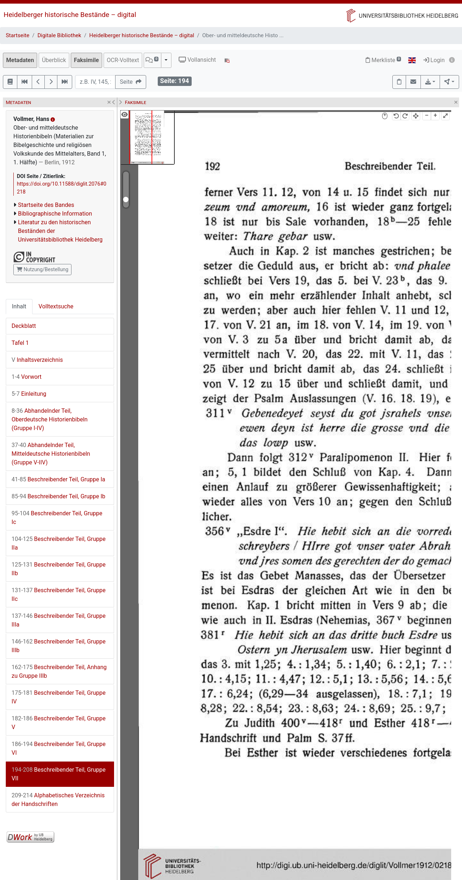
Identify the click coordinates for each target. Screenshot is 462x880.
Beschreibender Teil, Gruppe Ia (58, 479)
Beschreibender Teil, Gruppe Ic (57, 517)
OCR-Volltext (123, 60)
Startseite (17, 35)
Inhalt (19, 306)
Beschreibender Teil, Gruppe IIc (59, 594)
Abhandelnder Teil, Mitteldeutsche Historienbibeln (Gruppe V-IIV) (51, 454)
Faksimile (86, 60)
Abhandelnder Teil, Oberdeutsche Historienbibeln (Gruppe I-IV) (50, 419)
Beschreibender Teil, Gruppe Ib (58, 496)
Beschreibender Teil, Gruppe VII (59, 774)
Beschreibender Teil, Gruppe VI (59, 748)
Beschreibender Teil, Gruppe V (59, 723)
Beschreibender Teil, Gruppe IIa (59, 543)
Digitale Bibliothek (59, 35)
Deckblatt (24, 325)
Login (434, 60)
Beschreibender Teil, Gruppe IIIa (59, 620)
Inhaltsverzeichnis (37, 359)
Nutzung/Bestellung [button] (42, 269)
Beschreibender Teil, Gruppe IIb (59, 569)
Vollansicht (197, 59)
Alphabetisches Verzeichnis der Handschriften (58, 799)
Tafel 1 (20, 342)
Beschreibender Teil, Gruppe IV (59, 697)
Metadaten (20, 60)
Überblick (54, 60)
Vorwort (27, 376)
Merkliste (383, 60)
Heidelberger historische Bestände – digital (70, 14)
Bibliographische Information (55, 213)
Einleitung (29, 393)
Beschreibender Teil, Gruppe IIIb (59, 646)
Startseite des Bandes (46, 204)
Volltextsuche (56, 306)
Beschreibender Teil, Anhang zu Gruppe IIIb (59, 671)
